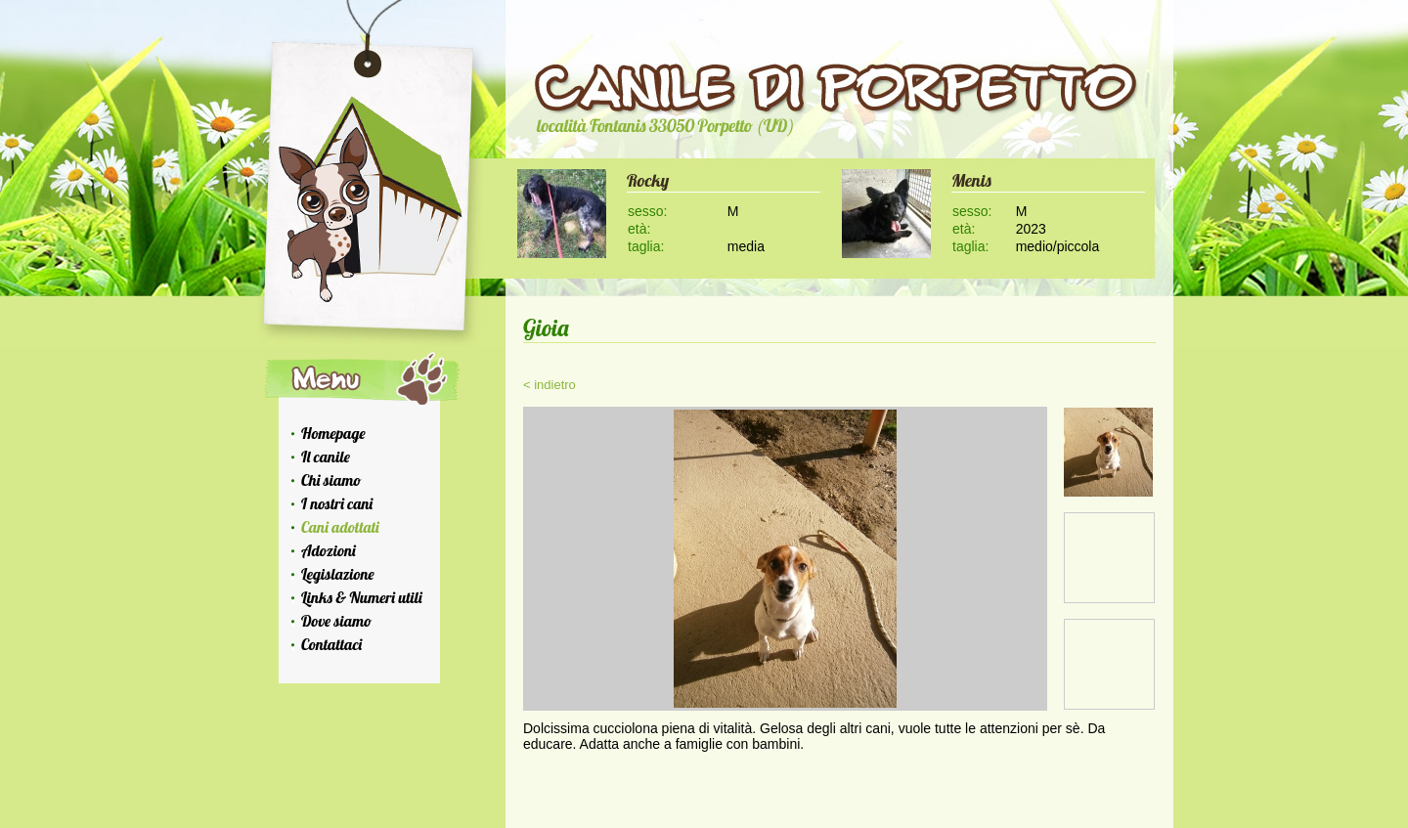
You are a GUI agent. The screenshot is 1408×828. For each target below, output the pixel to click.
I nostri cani (337, 503)
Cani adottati (340, 527)
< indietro (549, 384)
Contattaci (331, 644)
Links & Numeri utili (361, 597)
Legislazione (337, 574)
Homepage (333, 433)
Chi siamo (331, 480)
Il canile (325, 456)
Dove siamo (336, 621)
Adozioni (328, 550)
